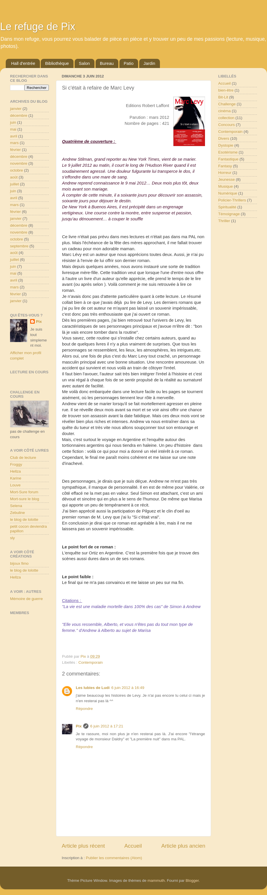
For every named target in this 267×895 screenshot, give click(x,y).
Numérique (227, 193)
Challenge (227, 104)
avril (13, 136)
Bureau (107, 63)
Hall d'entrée (23, 63)
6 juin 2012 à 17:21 (106, 726)
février (15, 149)
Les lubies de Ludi (93, 688)
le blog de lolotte (24, 519)
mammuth (156, 880)
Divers (223, 138)
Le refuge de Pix (37, 26)
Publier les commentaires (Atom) (114, 858)
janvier (16, 108)
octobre (16, 170)
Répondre (84, 708)
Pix (79, 726)
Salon (84, 63)
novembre (18, 163)
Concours (226, 125)
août (14, 177)
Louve (15, 485)
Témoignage (229, 214)
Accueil (133, 846)
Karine (15, 478)
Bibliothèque (57, 63)
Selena (16, 506)
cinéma (224, 111)
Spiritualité (227, 207)
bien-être (225, 90)
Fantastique (228, 159)
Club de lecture (23, 457)
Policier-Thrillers (232, 200)
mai (13, 129)
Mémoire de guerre (26, 599)
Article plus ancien (183, 846)
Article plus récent (83, 846)
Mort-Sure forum (24, 492)
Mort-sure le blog (24, 499)
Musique (225, 186)
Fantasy (225, 166)
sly (12, 538)
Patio (129, 63)
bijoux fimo (19, 563)
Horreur (224, 172)
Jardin (149, 63)
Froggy (16, 464)
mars (14, 143)
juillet (14, 184)
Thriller (224, 221)
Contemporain (90, 662)
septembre (19, 246)
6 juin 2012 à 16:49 (127, 688)
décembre (18, 115)
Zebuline (17, 512)
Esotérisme (228, 152)
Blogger (192, 880)
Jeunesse (226, 179)
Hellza (15, 471)
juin (13, 122)
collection (226, 118)
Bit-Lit (223, 97)
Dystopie (225, 145)
